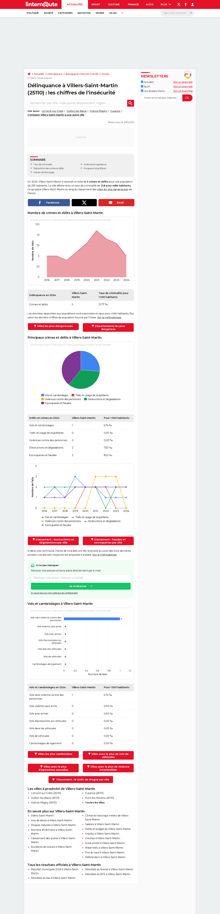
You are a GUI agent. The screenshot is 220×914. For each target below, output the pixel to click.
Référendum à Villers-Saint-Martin (105, 857)
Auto (149, 4)
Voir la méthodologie (109, 317)
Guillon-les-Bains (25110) (45, 797)
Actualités (74, 4)
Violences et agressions (95, 164)
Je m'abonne (77, 586)
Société (48, 13)
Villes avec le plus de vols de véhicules (110, 755)
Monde (100, 13)
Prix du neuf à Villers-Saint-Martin (104, 852)
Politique (33, 13)
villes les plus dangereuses (112, 189)
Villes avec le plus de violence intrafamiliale (109, 768)
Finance (133, 4)
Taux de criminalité (43, 164)
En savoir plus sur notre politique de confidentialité (54, 593)
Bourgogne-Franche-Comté (81, 74)
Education (84, 13)
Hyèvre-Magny (98, 111)
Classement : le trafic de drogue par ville (82, 779)
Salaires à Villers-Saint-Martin (102, 824)
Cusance (115, 111)
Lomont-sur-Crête (52, 111)
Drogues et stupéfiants (95, 168)
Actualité (39, 74)
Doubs (105, 74)
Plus (166, 4)
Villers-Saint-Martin (42, 815)
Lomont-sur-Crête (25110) (46, 793)
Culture (114, 4)
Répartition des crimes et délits (49, 168)
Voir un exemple (183, 82)
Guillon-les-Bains (77, 111)
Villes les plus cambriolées (55, 754)
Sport (95, 4)
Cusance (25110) (94, 793)
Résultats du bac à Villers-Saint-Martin (53, 877)
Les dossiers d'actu (153, 91)
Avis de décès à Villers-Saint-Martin (51, 820)
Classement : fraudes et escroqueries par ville (110, 541)
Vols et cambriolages (44, 172)
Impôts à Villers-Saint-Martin (102, 833)
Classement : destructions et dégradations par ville (55, 541)
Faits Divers (65, 13)
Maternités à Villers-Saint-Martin (104, 847)
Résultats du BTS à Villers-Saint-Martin (107, 874)
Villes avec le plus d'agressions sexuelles (53, 768)
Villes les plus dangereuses (55, 326)
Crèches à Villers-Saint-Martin (102, 838)
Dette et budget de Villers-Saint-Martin (108, 829)
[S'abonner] (166, 97)
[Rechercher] (177, 13)
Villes (112, 13)
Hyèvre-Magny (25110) (44, 802)
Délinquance (54, 74)
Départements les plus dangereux (110, 328)
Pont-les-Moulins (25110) (99, 797)
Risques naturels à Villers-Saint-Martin (53, 825)
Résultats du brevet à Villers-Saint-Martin (109, 869)
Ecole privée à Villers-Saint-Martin (105, 843)
